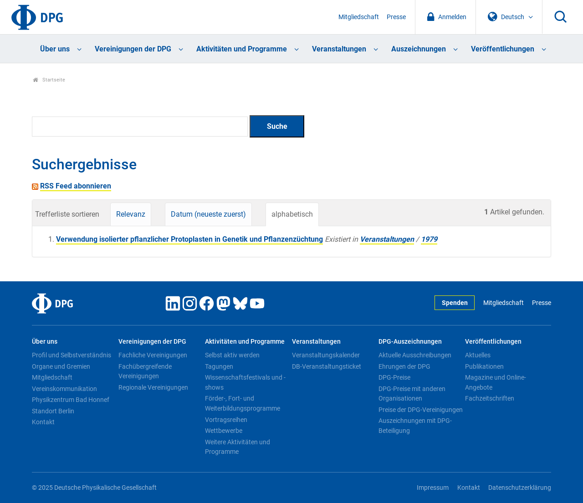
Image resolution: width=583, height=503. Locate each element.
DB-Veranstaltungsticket (326, 366)
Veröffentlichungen (502, 49)
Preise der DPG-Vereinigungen (420, 409)
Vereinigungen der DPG (133, 49)
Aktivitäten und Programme (241, 49)
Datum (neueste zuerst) (208, 214)
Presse (396, 17)
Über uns (55, 49)
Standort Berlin (53, 411)
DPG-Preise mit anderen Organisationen (411, 393)
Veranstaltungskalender (326, 355)
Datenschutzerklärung (519, 488)
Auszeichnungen (418, 49)
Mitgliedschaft (358, 17)
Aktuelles (478, 355)
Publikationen (484, 366)
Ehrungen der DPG (404, 366)
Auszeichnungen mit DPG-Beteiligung (415, 425)
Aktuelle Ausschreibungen (414, 355)
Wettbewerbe (223, 430)
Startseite (49, 80)
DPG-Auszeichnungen (410, 341)
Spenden (455, 303)
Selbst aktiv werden (232, 355)
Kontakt (43, 422)
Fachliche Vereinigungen (152, 355)
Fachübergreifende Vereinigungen (145, 371)
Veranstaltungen (339, 49)
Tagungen (219, 366)
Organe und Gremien (61, 366)
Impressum (433, 488)
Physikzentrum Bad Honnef (70, 399)
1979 (429, 239)
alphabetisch (292, 214)
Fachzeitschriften (489, 398)
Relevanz (130, 214)
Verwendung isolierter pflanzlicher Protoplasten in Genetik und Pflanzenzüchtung (189, 239)
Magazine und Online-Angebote (495, 382)
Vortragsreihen (226, 419)
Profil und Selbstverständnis (71, 355)
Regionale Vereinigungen (153, 387)
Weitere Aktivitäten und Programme (237, 447)
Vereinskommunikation (64, 388)
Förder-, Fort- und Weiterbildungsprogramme (242, 403)
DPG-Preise (394, 377)
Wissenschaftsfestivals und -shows (245, 382)
